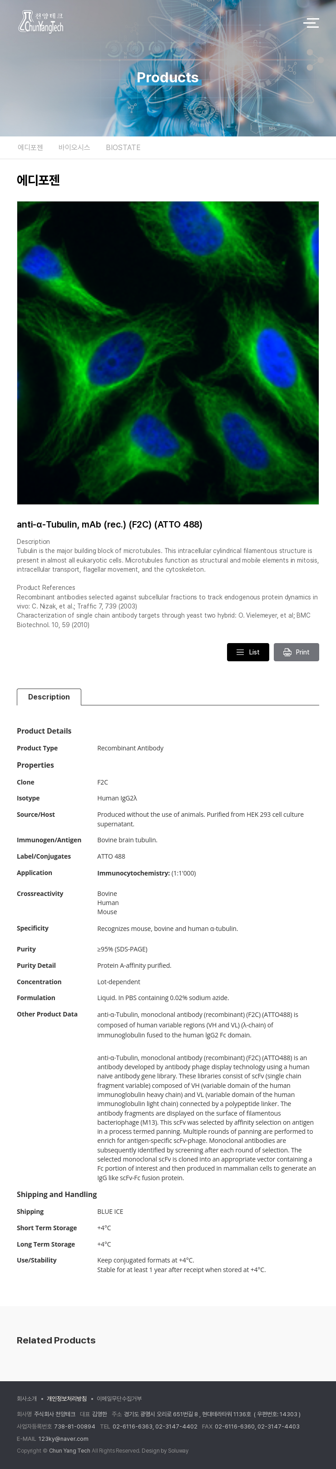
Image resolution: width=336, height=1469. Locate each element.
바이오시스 (74, 147)
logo (152, 22)
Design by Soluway (165, 1451)
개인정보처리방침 (67, 1399)
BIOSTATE (123, 147)
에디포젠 (30, 147)
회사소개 (27, 1399)
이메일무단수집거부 (119, 1399)
